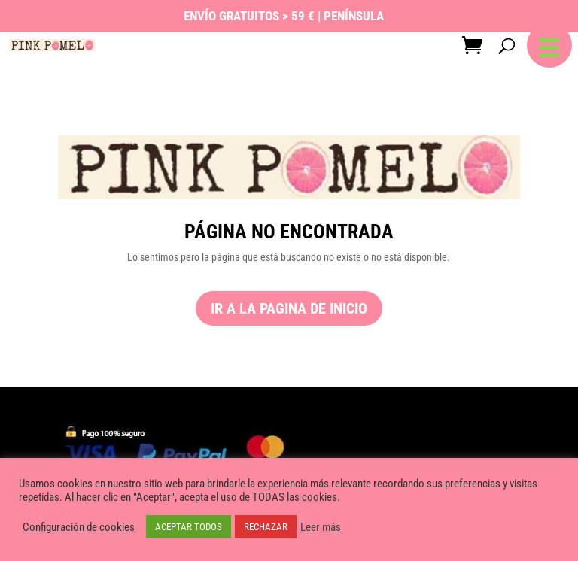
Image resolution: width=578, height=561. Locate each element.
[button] (549, 45)
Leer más (320, 527)
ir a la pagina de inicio (289, 308)
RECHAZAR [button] (265, 526)
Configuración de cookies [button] (79, 527)
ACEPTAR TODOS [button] (188, 526)
